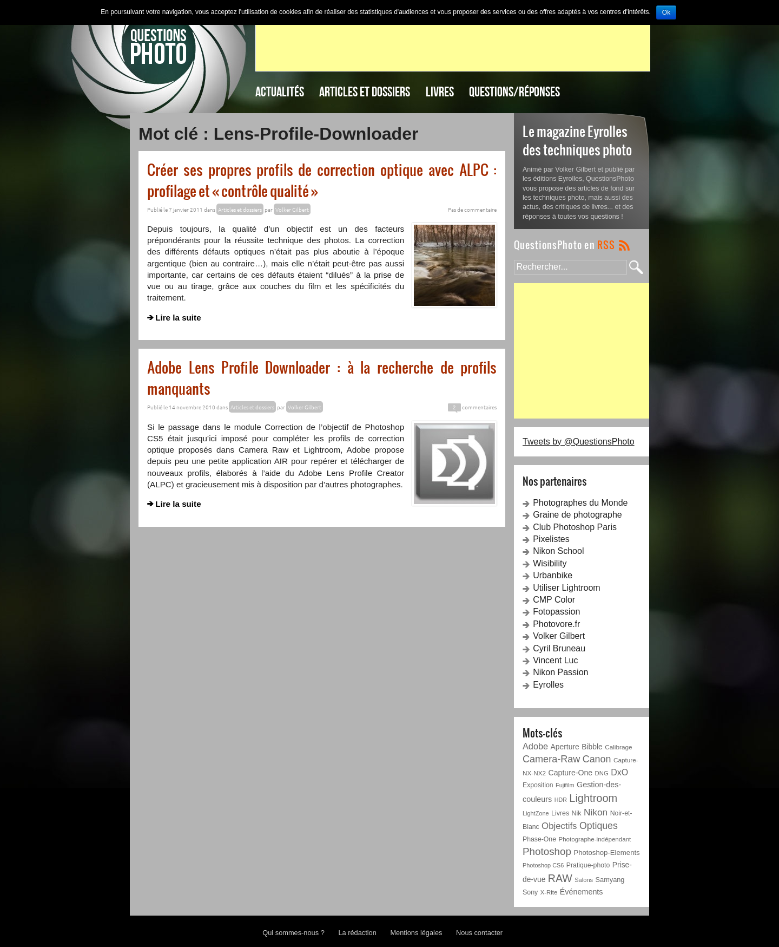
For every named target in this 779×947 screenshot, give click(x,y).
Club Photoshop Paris (575, 527)
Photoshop (547, 851)
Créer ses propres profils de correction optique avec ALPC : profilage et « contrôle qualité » (322, 180)
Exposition (538, 785)
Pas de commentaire (472, 209)
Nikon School (558, 551)
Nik (577, 813)
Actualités (279, 91)
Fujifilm (565, 785)
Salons (584, 880)
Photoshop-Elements (606, 852)
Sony (530, 892)
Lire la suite (178, 317)
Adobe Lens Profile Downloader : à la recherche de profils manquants (322, 377)
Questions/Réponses (514, 91)
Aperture (565, 746)
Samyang (610, 880)
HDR (560, 799)
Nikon (596, 812)
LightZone (536, 813)
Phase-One (539, 839)
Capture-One (571, 772)
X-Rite (548, 892)
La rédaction (357, 933)
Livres (440, 91)
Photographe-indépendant (594, 839)
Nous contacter (479, 933)
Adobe (535, 746)
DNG (602, 773)
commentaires (472, 407)
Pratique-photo (588, 865)
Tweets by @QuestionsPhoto (579, 441)
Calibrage (618, 746)
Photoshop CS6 (543, 865)
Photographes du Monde (580, 502)
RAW (560, 878)
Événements (581, 891)
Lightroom (593, 798)
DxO (619, 772)
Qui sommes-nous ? (293, 933)
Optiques (598, 825)
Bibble (592, 746)
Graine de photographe (577, 514)
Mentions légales (416, 933)
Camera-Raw (551, 759)
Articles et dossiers (364, 91)
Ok (666, 12)
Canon (597, 759)
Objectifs (559, 826)
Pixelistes (551, 539)
